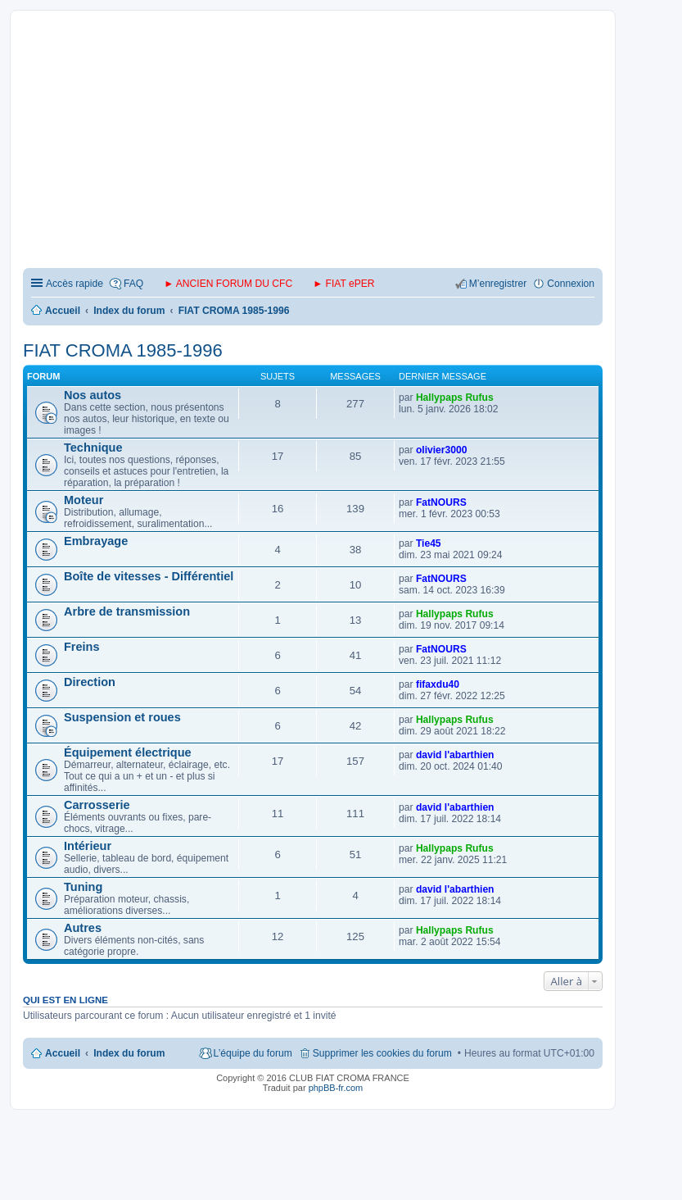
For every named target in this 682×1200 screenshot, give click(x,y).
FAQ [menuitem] (133, 283)
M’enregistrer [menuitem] (498, 283)
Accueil (62, 1053)
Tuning (83, 886)
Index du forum (129, 1053)
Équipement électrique (128, 752)
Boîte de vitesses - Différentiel (148, 576)
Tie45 (428, 543)
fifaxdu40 (437, 684)
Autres (83, 927)
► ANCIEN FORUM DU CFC (228, 283)
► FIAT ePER (343, 283)
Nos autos (92, 395)
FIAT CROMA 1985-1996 (123, 350)
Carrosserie (97, 804)
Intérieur (87, 845)
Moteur (83, 500)
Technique (93, 447)
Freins (82, 646)
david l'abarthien (455, 755)
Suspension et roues (122, 717)
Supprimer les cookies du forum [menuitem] (382, 1053)
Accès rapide (74, 283)
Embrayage (96, 541)
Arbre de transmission (127, 611)
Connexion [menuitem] (570, 283)
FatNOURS (441, 502)
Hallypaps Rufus (455, 397)
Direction (89, 682)
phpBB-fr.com (336, 1088)
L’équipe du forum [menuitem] (253, 1053)
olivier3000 (441, 450)
